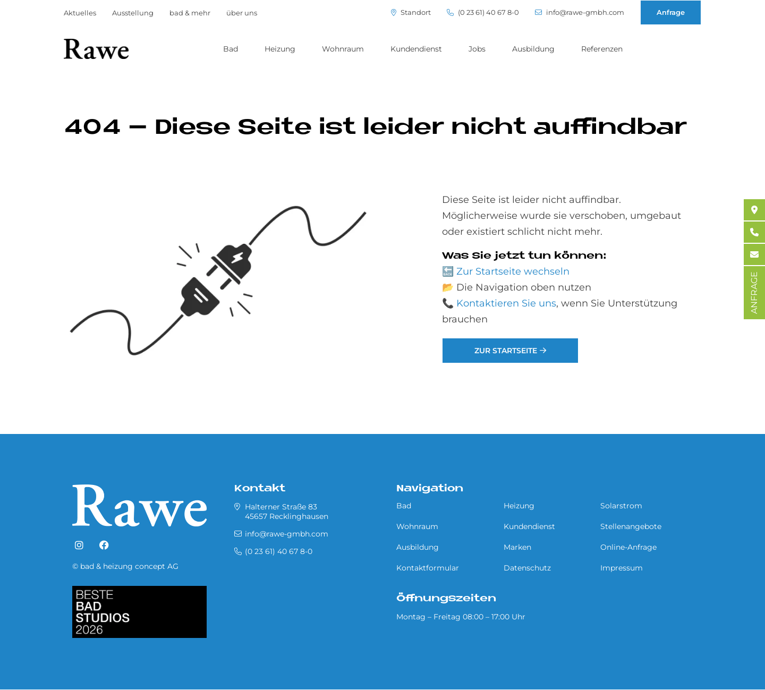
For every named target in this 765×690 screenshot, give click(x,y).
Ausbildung (533, 49)
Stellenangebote (630, 526)
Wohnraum (343, 49)
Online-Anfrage (628, 547)
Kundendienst (416, 49)
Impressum (621, 568)
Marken (517, 547)
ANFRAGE (754, 292)
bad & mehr (189, 12)
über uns (241, 12)
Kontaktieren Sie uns (506, 303)
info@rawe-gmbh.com (579, 12)
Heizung (280, 49)
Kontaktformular (427, 568)
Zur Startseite (505, 350)
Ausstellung (133, 12)
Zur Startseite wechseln (513, 271)
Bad (230, 49)
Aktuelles (80, 12)
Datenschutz (527, 568)
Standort (411, 12)
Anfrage (671, 12)
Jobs (477, 49)
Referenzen (602, 49)
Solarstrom (621, 505)
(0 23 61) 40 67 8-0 (483, 12)
